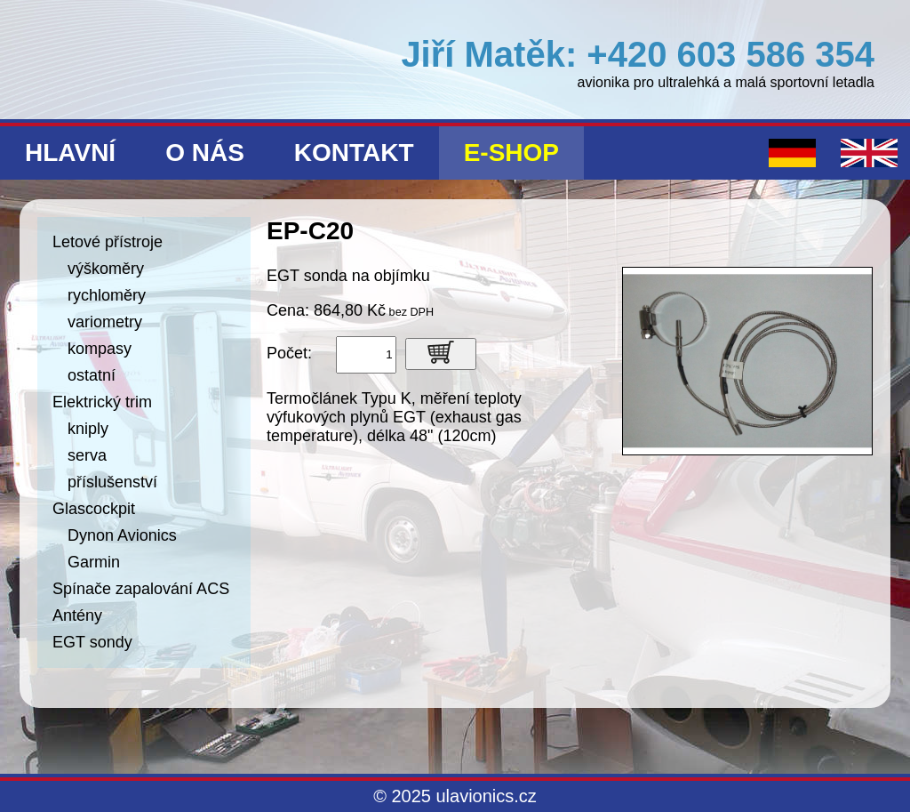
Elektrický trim (102, 402)
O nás (204, 152)
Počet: (289, 353)
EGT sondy (92, 642)
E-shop (511, 152)
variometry (105, 322)
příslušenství (112, 482)
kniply (88, 429)
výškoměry (106, 268)
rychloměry (107, 295)
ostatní (92, 375)
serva (87, 455)
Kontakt (354, 152)
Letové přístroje (107, 242)
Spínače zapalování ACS (140, 589)
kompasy (100, 349)
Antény (77, 615)
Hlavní (70, 152)
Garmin (94, 562)
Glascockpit (93, 509)
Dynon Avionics (122, 535)
